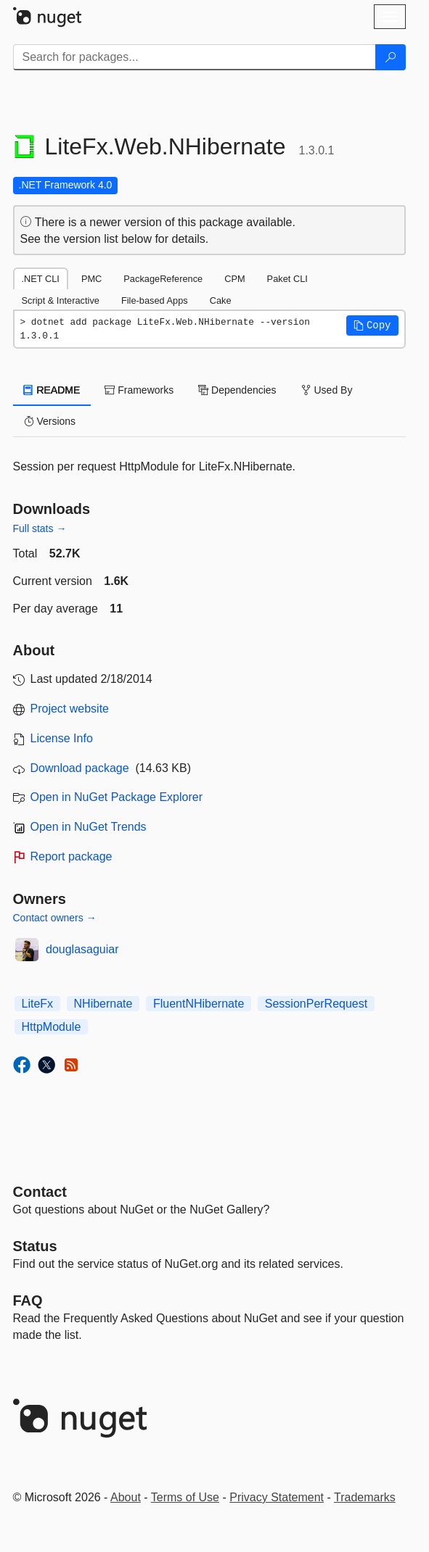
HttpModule (51, 1027)
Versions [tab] (50, 421)
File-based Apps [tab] (154, 300)
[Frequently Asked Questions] (28, 1300)
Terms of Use (185, 1497)
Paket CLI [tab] (287, 278)
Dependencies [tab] (237, 390)
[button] (372, 325)
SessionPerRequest (316, 1003)
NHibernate (103, 1003)
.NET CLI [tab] (41, 278)
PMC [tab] (91, 278)
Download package (79, 768)
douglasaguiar (82, 949)
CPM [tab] (234, 278)
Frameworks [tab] (139, 390)
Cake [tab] (221, 300)
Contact (40, 1192)
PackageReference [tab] (163, 278)
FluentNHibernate (198, 1003)
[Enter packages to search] (194, 57)
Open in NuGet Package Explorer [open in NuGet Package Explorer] (116, 797)
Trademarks (365, 1497)
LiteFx (38, 1003)
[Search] (390, 57)
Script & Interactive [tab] (60, 300)
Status (35, 1246)
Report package (71, 856)
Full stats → (40, 528)
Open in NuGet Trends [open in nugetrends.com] (88, 827)
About (125, 1497)
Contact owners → (55, 918)
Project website (70, 708)
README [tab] (52, 390)
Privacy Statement (276, 1497)
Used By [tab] (327, 390)
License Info (61, 738)
